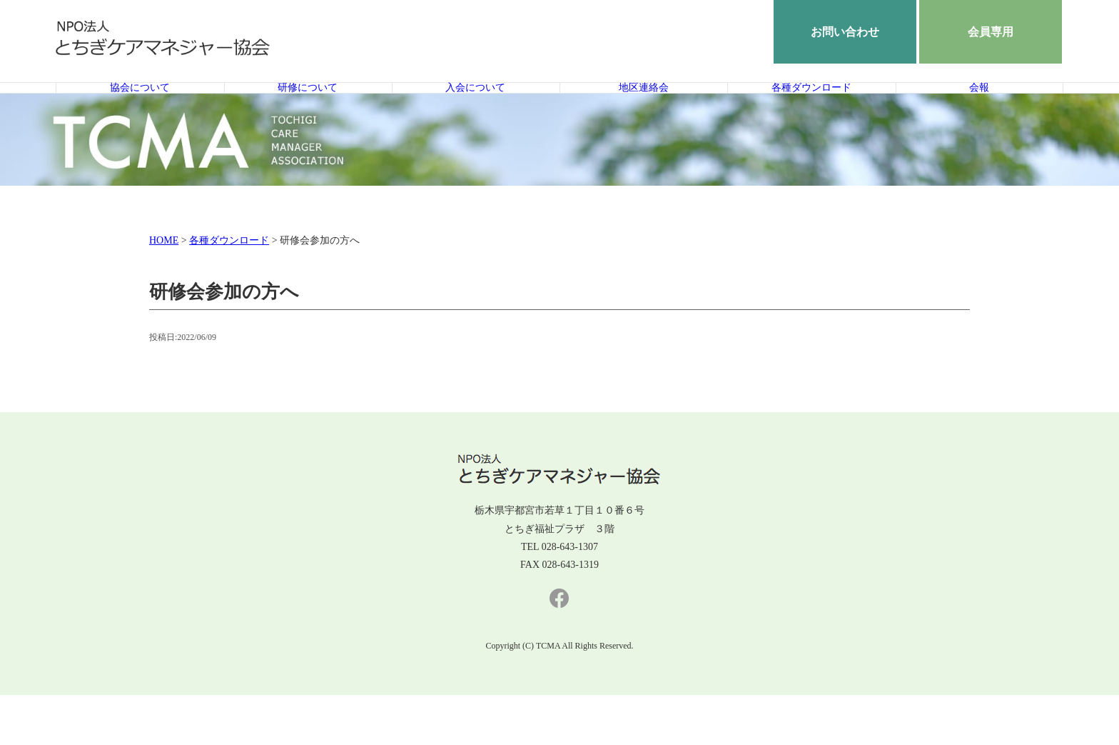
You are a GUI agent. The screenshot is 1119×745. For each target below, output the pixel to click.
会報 (979, 112)
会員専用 (990, 32)
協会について (140, 112)
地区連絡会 (643, 112)
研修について (307, 112)
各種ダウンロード (811, 112)
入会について (475, 112)
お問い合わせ (845, 32)
